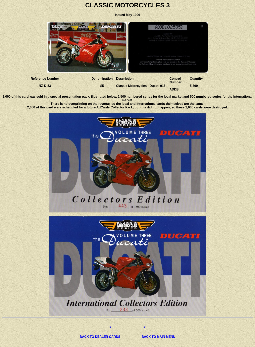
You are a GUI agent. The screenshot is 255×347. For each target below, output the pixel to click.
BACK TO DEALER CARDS (100, 336)
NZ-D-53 (45, 85)
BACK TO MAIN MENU (158, 336)
